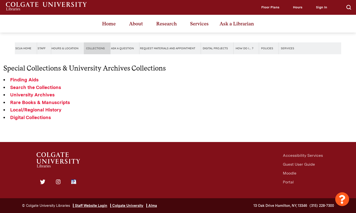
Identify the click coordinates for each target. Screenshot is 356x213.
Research (166, 24)
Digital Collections (30, 117)
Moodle (289, 173)
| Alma (151, 206)
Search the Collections (35, 87)
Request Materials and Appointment (167, 48)
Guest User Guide (299, 164)
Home (109, 24)
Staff (41, 48)
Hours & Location (64, 48)
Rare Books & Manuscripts (40, 102)
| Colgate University (126, 206)
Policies (267, 48)
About (136, 24)
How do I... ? (244, 48)
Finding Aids (24, 80)
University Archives (32, 95)
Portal (288, 182)
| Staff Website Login (90, 206)
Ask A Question (122, 48)
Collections (95, 48)
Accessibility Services (303, 155)
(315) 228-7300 (322, 206)
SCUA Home (23, 48)
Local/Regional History (35, 110)
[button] (270, 7)
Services (199, 24)
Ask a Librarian (237, 24)
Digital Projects (215, 48)
